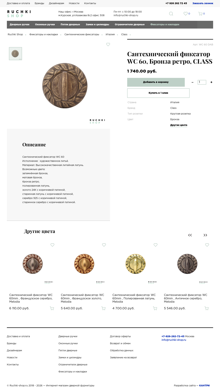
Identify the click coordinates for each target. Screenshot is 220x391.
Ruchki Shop (15, 35)
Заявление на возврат (123, 358)
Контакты (90, 3)
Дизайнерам (56, 3)
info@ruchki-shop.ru (174, 340)
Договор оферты (120, 336)
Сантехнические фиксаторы (81, 35)
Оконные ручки (45, 25)
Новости (74, 3)
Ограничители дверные (130, 25)
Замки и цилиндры (97, 25)
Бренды (39, 3)
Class (124, 35)
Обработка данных (121, 351)
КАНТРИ (204, 386)
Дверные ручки (19, 25)
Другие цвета (178, 125)
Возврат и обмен (120, 344)
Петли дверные (70, 25)
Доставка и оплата (18, 3)
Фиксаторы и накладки (164, 25)
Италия (110, 35)
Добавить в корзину (154, 82)
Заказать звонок (202, 3)
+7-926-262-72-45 (173, 336)
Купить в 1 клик (153, 93)
